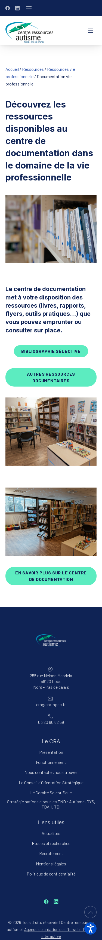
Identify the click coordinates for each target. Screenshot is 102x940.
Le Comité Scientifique (51, 792)
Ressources (33, 69)
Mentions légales (51, 863)
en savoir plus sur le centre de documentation (51, 576)
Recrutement (51, 853)
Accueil (12, 69)
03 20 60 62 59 (51, 722)
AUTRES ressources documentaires (51, 377)
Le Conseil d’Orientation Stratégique (51, 782)
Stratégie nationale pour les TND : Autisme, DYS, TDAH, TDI (51, 804)
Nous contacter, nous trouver (51, 772)
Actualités (51, 833)
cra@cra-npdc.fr (51, 704)
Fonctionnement (51, 762)
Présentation (51, 752)
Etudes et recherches (51, 843)
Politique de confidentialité (51, 873)
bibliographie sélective (51, 351)
